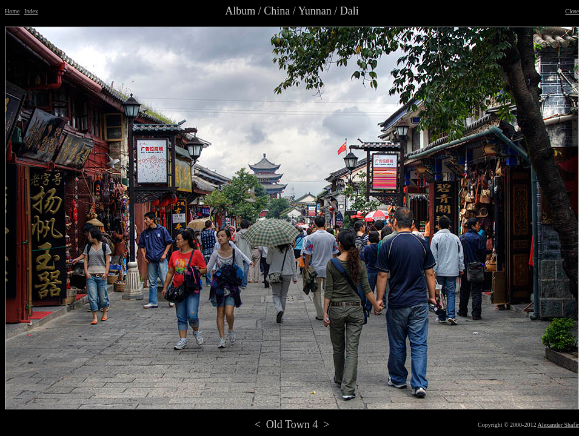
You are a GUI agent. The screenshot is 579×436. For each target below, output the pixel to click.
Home (12, 11)
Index (31, 11)
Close (572, 11)
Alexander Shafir (558, 424)
